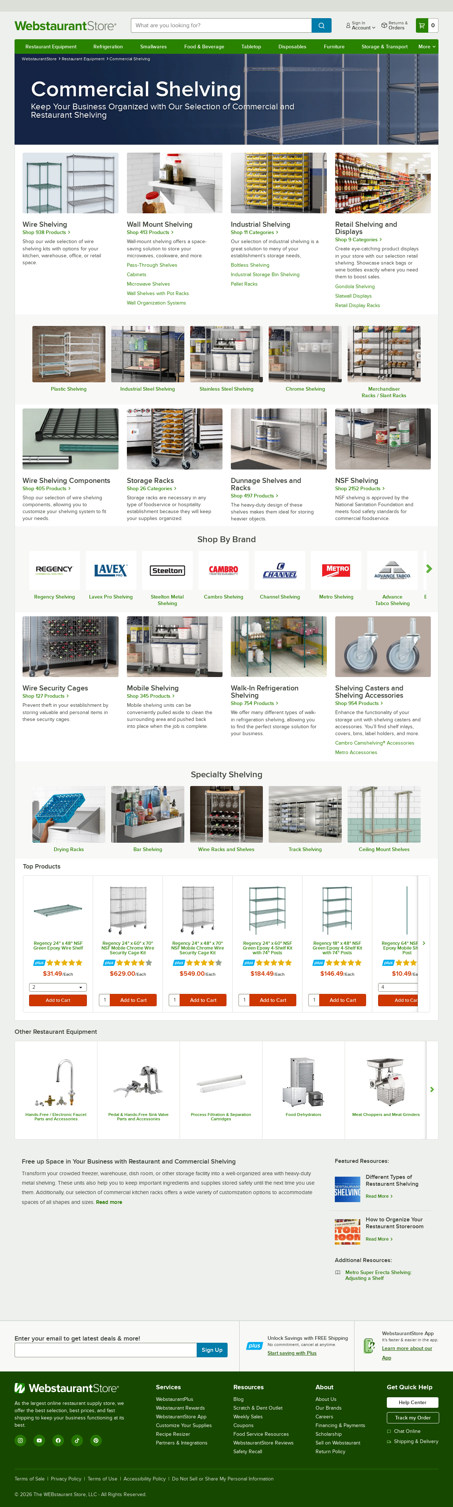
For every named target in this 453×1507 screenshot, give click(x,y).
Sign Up (212, 1350)
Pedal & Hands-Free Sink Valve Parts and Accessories (138, 1116)
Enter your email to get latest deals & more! (77, 1338)
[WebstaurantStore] (74, 1388)
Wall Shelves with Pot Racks (158, 293)
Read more (109, 1202)
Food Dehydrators (303, 1114)
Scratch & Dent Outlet (257, 1408)
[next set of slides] (424, 944)
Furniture (334, 46)
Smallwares (153, 46)
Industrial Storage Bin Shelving (265, 274)
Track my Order (413, 1418)
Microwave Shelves (148, 284)
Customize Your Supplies (184, 1425)
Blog (238, 1399)
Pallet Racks (244, 284)
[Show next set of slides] (432, 1090)
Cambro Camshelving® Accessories (374, 743)
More (427, 46)
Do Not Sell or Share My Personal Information (223, 1479)
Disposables (292, 46)
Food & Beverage (204, 46)
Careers (324, 1416)
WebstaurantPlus (174, 1399)
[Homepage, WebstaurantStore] (67, 25)
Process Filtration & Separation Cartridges (221, 1116)
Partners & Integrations (182, 1443)
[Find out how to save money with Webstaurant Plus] (39, 963)
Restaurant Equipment (50, 46)
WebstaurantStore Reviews (263, 1443)
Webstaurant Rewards (180, 1408)
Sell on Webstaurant (338, 1443)
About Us (326, 1399)
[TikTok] (77, 1440)
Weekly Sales (248, 1416)
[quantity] (105, 1000)
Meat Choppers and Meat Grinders (386, 1114)
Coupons (243, 1425)
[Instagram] (20, 1440)
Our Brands (329, 1408)
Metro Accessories (356, 752)
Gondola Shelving (355, 286)
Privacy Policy (66, 1479)
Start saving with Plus (292, 1353)
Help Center (412, 1402)
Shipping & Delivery (412, 1441)
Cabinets (137, 274)
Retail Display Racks (357, 305)
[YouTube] (39, 1440)
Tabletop (251, 46)
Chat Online (404, 1431)
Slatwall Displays (353, 296)
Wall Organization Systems (156, 303)
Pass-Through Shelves (152, 265)
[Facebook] (58, 1440)
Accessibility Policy (145, 1479)
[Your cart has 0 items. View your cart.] (427, 25)
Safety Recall (247, 1451)
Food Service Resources (261, 1434)
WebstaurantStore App (181, 1416)
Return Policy (330, 1451)
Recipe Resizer (173, 1434)
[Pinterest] (96, 1440)
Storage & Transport (385, 46)
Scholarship (329, 1434)
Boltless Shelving (250, 265)
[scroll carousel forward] (429, 569)
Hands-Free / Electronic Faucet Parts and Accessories (56, 1116)
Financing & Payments (340, 1425)
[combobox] (221, 25)
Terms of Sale (30, 1479)
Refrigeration (108, 46)
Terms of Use (102, 1479)
